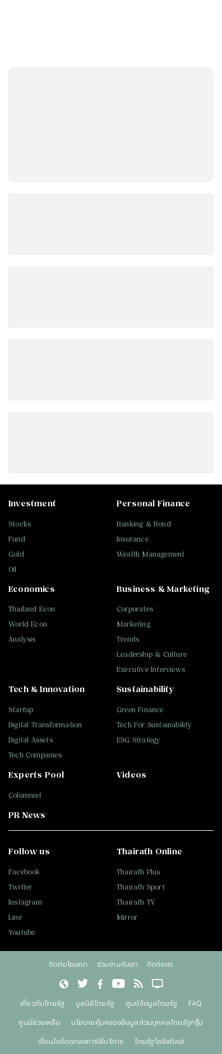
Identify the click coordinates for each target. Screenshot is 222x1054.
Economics (31, 589)
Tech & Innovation (46, 689)
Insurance (133, 539)
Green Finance (140, 709)
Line (15, 917)
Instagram (25, 902)
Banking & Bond (144, 524)
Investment (32, 503)
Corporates (135, 609)
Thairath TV (136, 902)
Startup (20, 709)
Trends (128, 639)
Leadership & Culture (152, 654)
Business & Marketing (163, 589)
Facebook (24, 872)
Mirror (127, 917)
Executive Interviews (151, 669)
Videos (131, 774)
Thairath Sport (141, 887)
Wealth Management (150, 554)
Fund (16, 539)
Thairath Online (149, 851)
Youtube (21, 932)
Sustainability (145, 689)
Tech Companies (35, 755)
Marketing (133, 624)
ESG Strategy (138, 740)
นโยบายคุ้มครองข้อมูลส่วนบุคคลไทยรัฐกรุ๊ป (137, 1022)
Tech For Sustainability (154, 725)
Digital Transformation (45, 725)
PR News (26, 815)
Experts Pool (36, 774)
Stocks (19, 524)
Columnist (24, 795)
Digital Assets (30, 740)
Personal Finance (153, 503)
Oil (12, 569)
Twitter (20, 887)
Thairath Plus (138, 872)
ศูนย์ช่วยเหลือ (39, 1022)
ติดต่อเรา (160, 964)
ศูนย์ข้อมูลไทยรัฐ (151, 1003)
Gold (16, 554)
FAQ (195, 1003)
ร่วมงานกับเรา (117, 964)
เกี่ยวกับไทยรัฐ (42, 1003)
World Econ (27, 624)
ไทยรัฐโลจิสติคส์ (159, 1041)
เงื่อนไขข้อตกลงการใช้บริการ (80, 1041)
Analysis (22, 639)
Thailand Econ (31, 609)
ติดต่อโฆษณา (68, 964)
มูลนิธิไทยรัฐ (95, 1003)
